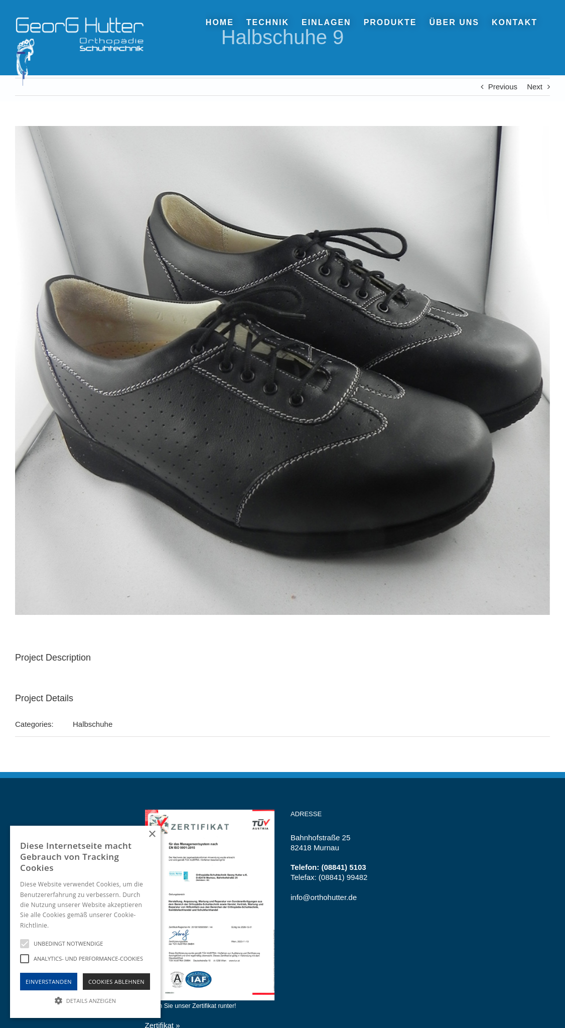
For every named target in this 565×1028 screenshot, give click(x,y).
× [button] (152, 834)
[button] (85, 1000)
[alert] (85, 922)
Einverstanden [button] (49, 981)
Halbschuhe (92, 724)
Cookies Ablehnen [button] (116, 981)
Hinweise (63, 925)
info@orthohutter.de (324, 897)
